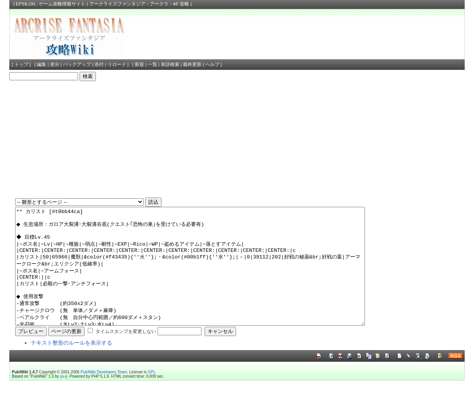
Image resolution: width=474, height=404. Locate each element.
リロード (117, 64)
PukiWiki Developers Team (104, 395)
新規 (139, 64)
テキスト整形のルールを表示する (71, 366)
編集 (41, 64)
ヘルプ (212, 64)
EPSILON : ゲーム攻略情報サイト (51, 4)
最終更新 (192, 64)
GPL (151, 395)
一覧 (152, 64)
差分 (54, 64)
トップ (21, 64)
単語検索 (170, 64)
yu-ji (63, 399)
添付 (99, 64)
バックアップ (77, 64)
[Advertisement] (237, 139)
